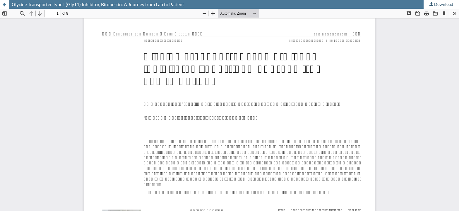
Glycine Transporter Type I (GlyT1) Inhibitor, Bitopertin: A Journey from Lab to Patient (98, 4)
